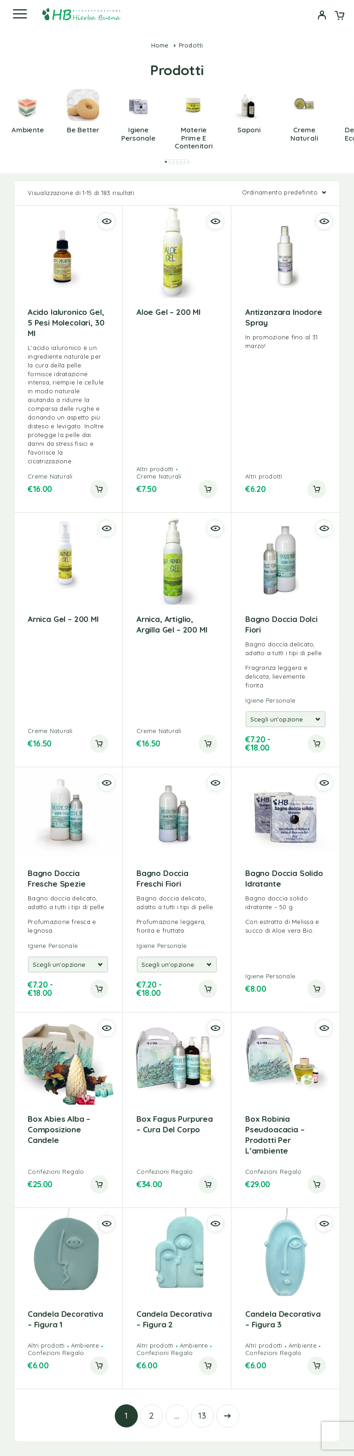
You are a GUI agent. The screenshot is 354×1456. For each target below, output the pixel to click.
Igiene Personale (270, 700)
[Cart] (339, 16)
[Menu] (20, 14)
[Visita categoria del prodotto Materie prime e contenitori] (194, 132)
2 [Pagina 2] (151, 1415)
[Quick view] (106, 221)
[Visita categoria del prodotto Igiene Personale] (138, 128)
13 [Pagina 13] (202, 1415)
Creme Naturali (50, 476)
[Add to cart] (316, 743)
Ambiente (85, 1345)
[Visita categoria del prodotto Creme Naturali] (304, 128)
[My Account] (322, 16)
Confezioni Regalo (56, 1171)
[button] (166, 162)
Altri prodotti (155, 469)
